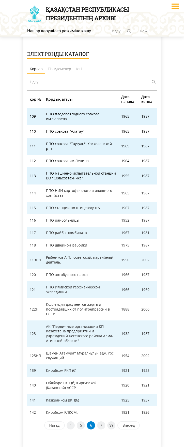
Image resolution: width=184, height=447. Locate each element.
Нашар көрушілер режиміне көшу (59, 30)
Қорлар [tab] (36, 68)
